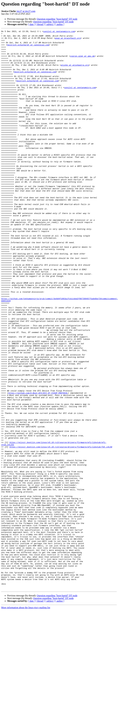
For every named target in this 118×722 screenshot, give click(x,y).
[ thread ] (40, 24)
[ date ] (31, 24)
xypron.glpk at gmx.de (82, 61)
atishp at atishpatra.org (75, 72)
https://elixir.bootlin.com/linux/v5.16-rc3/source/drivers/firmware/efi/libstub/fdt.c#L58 (60, 530)
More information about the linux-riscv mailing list (25, 719)
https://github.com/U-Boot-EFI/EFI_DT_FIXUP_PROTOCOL (38, 465)
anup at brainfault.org (68, 39)
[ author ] (59, 24)
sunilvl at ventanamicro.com (59, 31)
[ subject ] (50, 24)
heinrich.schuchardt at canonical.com (28, 48)
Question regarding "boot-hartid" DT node (57, 19)
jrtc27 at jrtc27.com (25, 11)
